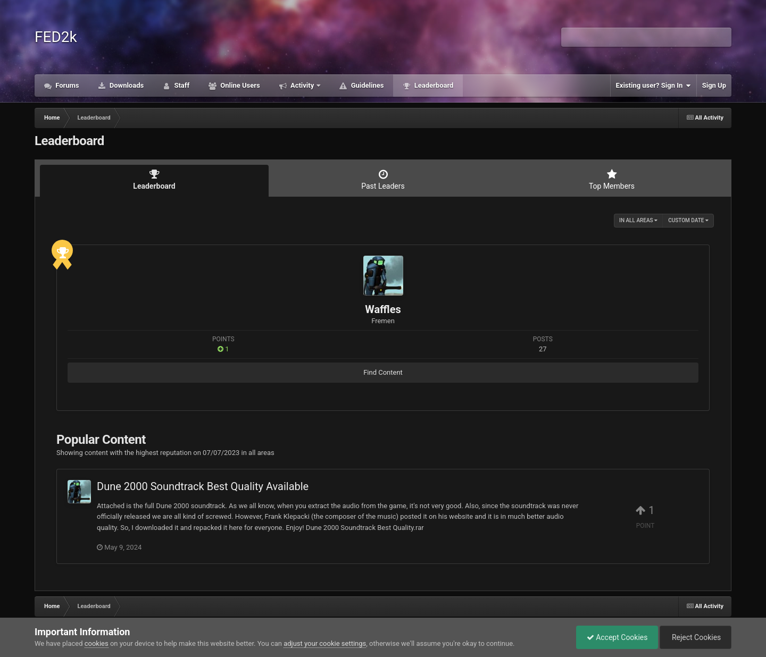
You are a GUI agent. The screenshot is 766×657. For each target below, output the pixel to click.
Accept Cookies (614, 637)
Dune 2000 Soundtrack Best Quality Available (203, 486)
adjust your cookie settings (325, 643)
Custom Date (688, 220)
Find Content (383, 372)
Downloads (126, 85)
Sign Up (714, 85)
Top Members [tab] (611, 179)
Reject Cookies (694, 637)
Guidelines (366, 85)
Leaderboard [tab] (154, 179)
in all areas (638, 220)
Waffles (383, 309)
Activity (302, 85)
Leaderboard (432, 85)
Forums (66, 85)
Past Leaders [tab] (383, 179)
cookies (97, 643)
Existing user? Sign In (653, 85)
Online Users (239, 85)
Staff (180, 85)
